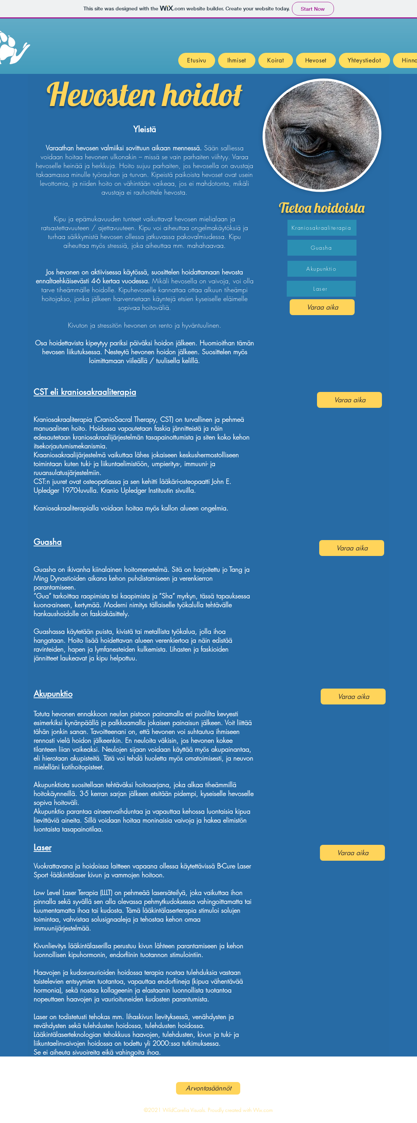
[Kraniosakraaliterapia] (321, 228)
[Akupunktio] (321, 269)
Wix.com (263, 1109)
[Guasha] (321, 248)
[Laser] (321, 289)
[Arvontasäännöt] (208, 1088)
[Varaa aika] (322, 307)
